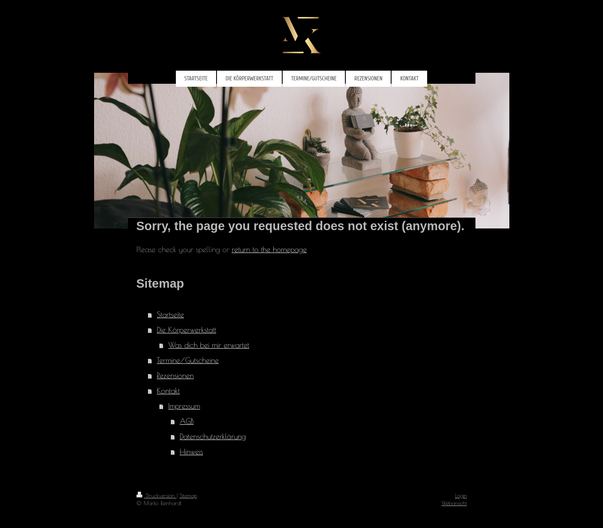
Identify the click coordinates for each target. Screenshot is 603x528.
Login (461, 495)
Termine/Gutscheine (188, 360)
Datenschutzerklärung (213, 436)
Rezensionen (175, 375)
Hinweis (191, 451)
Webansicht (454, 503)
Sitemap (188, 495)
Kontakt (168, 390)
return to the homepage (269, 249)
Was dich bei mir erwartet (208, 345)
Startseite (170, 314)
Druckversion (156, 495)
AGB (187, 421)
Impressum (184, 406)
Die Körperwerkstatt (186, 329)
